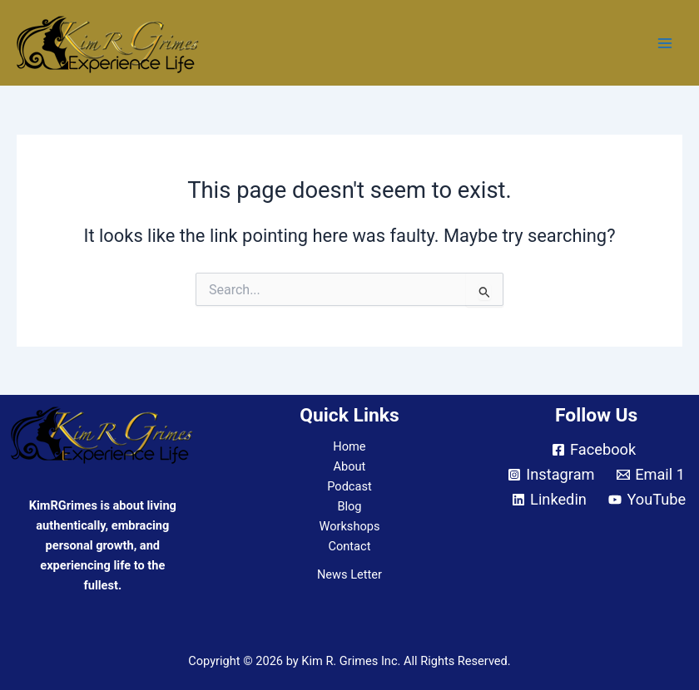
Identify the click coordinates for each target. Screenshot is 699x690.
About (350, 466)
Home (349, 446)
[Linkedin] (549, 499)
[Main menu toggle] (664, 43)
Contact (350, 546)
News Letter (349, 574)
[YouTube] (647, 499)
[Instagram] (551, 474)
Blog (349, 506)
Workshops (350, 526)
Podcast (349, 486)
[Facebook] (594, 449)
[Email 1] (651, 474)
